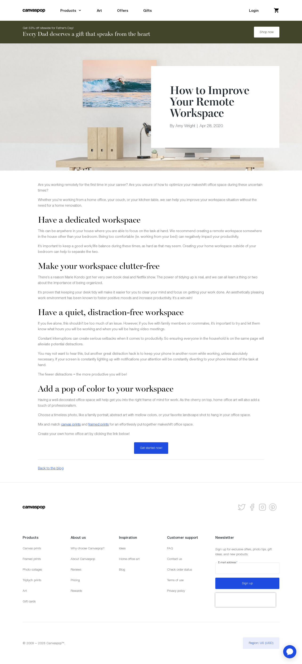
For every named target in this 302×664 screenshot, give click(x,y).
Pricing (75, 580)
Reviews (76, 569)
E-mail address (228, 562)
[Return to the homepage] (34, 10)
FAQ (170, 548)
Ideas (122, 548)
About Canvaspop (83, 559)
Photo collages (32, 569)
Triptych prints (32, 580)
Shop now (267, 32)
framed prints (98, 424)
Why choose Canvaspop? (88, 548)
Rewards (76, 591)
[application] (290, 651)
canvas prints (71, 424)
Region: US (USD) (261, 643)
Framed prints (32, 559)
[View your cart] (276, 10)
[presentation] (245, 600)
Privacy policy (176, 591)
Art (25, 591)
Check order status (179, 569)
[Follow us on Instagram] (262, 507)
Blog (122, 569)
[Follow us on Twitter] (241, 507)
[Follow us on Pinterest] (273, 507)
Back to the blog (51, 468)
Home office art (129, 559)
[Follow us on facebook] (252, 507)
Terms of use (175, 580)
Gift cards (29, 601)
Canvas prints (32, 548)
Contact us (174, 559)
